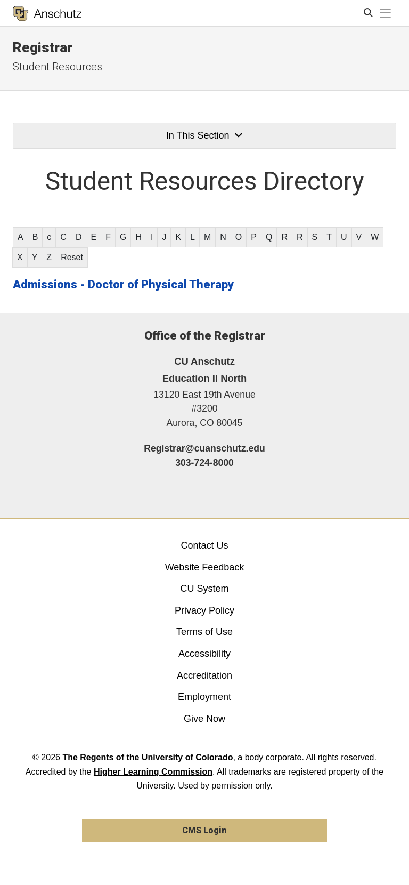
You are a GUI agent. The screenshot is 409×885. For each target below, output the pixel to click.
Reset (72, 257)
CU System (204, 588)
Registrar (42, 47)
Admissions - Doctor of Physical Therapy (123, 284)
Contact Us (204, 545)
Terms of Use (204, 631)
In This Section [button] (204, 135)
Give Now (204, 718)
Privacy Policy (204, 610)
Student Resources (57, 66)
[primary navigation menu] (385, 13)
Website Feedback (204, 567)
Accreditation (204, 675)
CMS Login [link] (204, 830)
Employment (204, 696)
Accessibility (204, 653)
